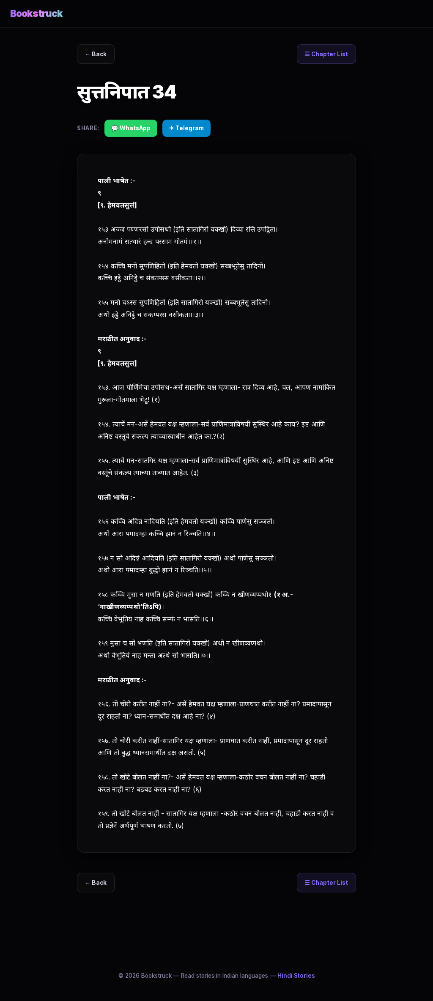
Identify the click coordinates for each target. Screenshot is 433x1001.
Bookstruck (36, 13)
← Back (96, 54)
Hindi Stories (296, 975)
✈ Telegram (186, 128)
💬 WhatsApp (131, 128)
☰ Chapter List (326, 54)
